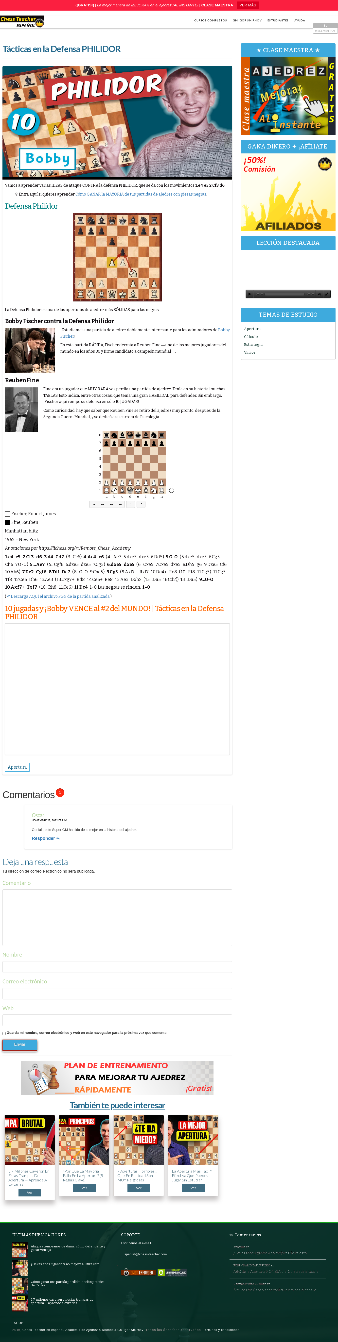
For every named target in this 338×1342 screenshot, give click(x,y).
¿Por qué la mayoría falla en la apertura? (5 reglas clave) (83, 1175)
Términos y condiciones (221, 1330)
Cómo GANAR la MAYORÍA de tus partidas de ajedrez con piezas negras (140, 194)
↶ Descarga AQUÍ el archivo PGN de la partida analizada (58, 596)
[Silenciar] (319, 294)
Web (8, 1008)
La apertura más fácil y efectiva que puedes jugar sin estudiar (192, 1175)
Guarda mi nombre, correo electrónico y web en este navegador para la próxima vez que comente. (87, 1033)
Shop (18, 1323)
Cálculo (251, 336)
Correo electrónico (24, 981)
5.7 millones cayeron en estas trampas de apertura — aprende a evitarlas (28, 1177)
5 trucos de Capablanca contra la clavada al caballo (274, 1289)
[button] (93, 504)
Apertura (252, 329)
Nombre (12, 954)
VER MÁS (248, 5)
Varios (249, 352)
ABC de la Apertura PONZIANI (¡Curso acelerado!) (275, 1271)
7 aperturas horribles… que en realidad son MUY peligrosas (137, 1175)
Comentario (16, 882)
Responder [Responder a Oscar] (45, 838)
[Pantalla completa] (327, 294)
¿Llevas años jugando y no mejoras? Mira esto (270, 1252)
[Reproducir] (249, 294)
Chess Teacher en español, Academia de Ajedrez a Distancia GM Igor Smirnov (82, 1330)
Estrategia (253, 344)
